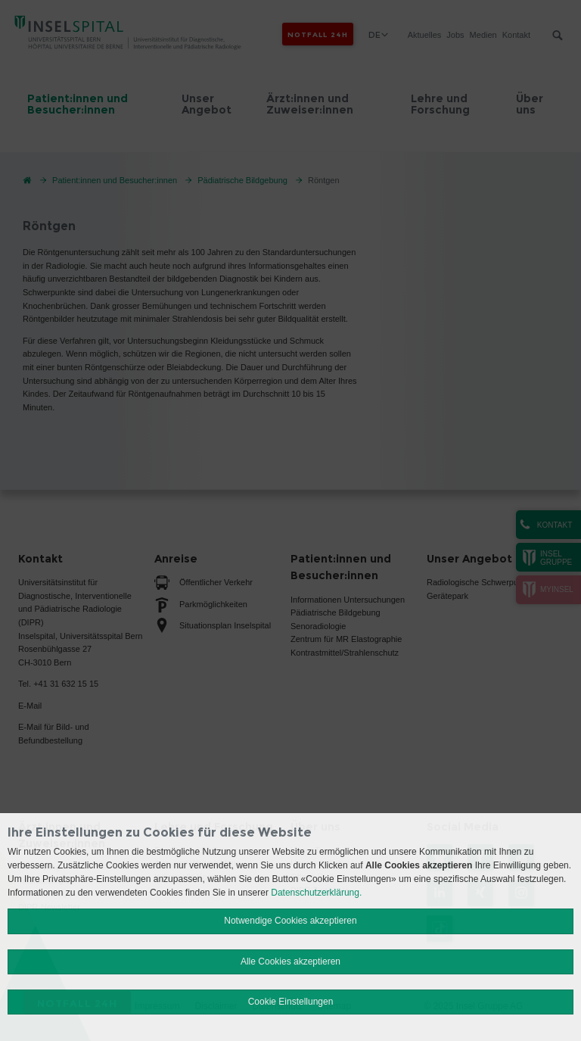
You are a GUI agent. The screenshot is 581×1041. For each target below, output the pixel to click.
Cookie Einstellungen (291, 1001)
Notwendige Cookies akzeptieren (290, 920)
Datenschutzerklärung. (316, 892)
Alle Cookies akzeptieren (290, 961)
